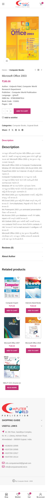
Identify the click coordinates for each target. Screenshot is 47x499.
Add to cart (22, 111)
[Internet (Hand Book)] (33, 287)
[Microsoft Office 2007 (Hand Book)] (12, 327)
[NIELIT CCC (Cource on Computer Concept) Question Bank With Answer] (12, 367)
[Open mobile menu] (3, 4)
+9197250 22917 (11, 453)
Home (4, 70)
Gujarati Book (32, 125)
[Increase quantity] (10, 111)
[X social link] (12, 130)
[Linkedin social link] (19, 130)
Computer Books (16, 70)
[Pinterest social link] (16, 130)
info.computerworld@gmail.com (18, 463)
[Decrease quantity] (3, 111)
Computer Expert (12, 303)
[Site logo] (22, 4)
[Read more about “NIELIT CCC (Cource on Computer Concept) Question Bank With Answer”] (12, 387)
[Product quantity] (7, 111)
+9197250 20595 (11, 449)
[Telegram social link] (22, 130)
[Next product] (41, 70)
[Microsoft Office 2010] (33, 327)
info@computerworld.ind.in (16, 467)
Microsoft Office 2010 (33, 343)
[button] (12, 310)
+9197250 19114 (11, 457)
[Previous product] (35, 70)
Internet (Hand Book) (33, 303)
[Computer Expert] (12, 287)
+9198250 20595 (11, 446)
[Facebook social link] (9, 130)
